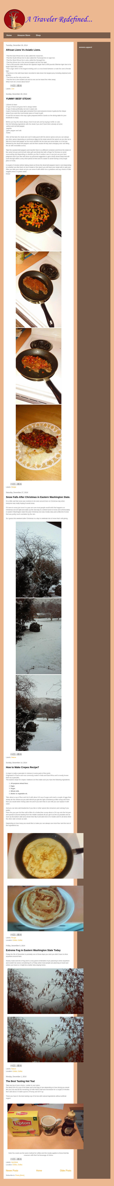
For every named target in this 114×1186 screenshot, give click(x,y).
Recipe (13, 487)
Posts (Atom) (19, 1175)
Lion (12, 89)
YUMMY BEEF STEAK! (18, 98)
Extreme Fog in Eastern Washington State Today (33, 950)
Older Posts (65, 1170)
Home (9, 35)
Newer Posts (12, 1170)
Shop (38, 35)
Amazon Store (23, 35)
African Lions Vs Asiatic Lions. (23, 50)
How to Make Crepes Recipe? (22, 767)
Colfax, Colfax (17, 940)
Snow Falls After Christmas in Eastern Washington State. (38, 497)
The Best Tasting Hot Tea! (20, 1081)
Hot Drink (14, 1162)
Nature (13, 757)
